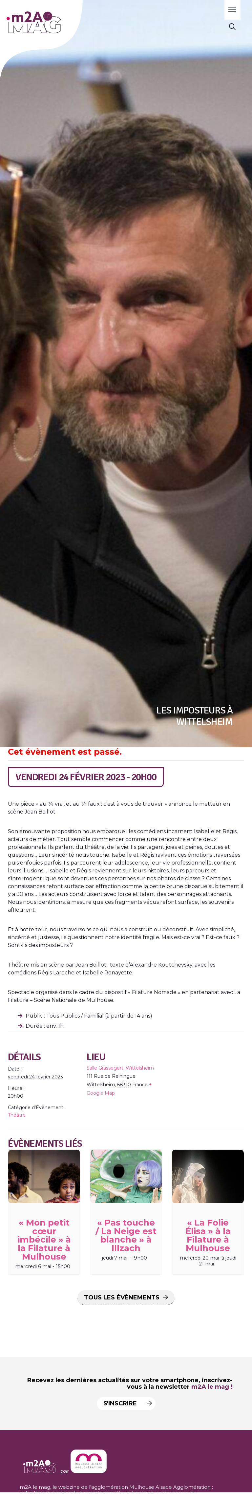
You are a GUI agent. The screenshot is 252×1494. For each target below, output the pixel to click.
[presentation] (44, 1176)
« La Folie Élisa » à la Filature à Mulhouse (208, 1235)
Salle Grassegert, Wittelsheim (120, 1068)
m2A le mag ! (211, 1386)
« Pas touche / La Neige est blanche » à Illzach (126, 1235)
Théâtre (17, 1115)
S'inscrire (126, 1403)
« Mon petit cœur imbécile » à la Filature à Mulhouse (44, 1239)
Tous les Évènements (121, 1297)
